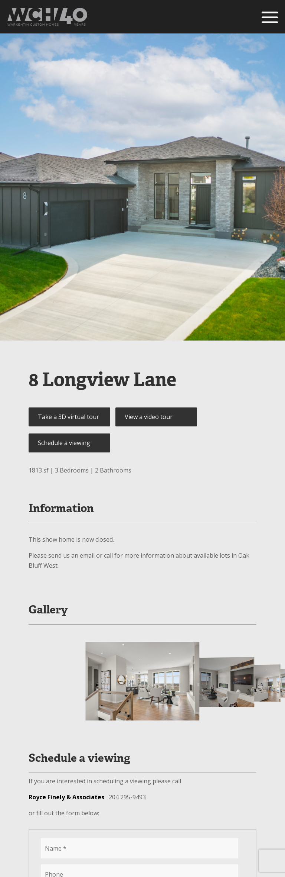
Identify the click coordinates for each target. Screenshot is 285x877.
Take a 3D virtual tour (68, 417)
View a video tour (149, 417)
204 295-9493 (127, 797)
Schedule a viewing (64, 443)
